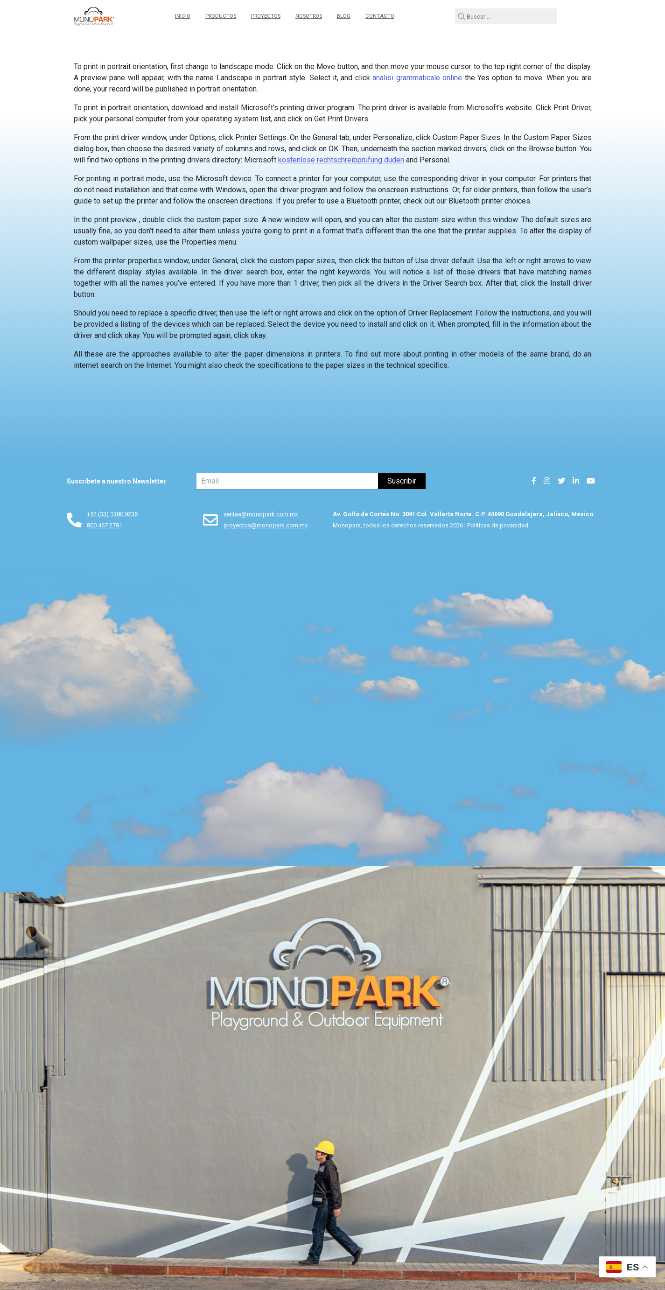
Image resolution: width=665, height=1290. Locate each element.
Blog (343, 16)
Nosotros (308, 16)
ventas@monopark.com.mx (261, 514)
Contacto (379, 16)
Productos (220, 16)
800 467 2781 (104, 525)
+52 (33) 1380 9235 (112, 514)
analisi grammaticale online (417, 77)
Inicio (182, 16)
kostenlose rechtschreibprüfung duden (341, 159)
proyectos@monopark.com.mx (266, 525)
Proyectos (265, 16)
